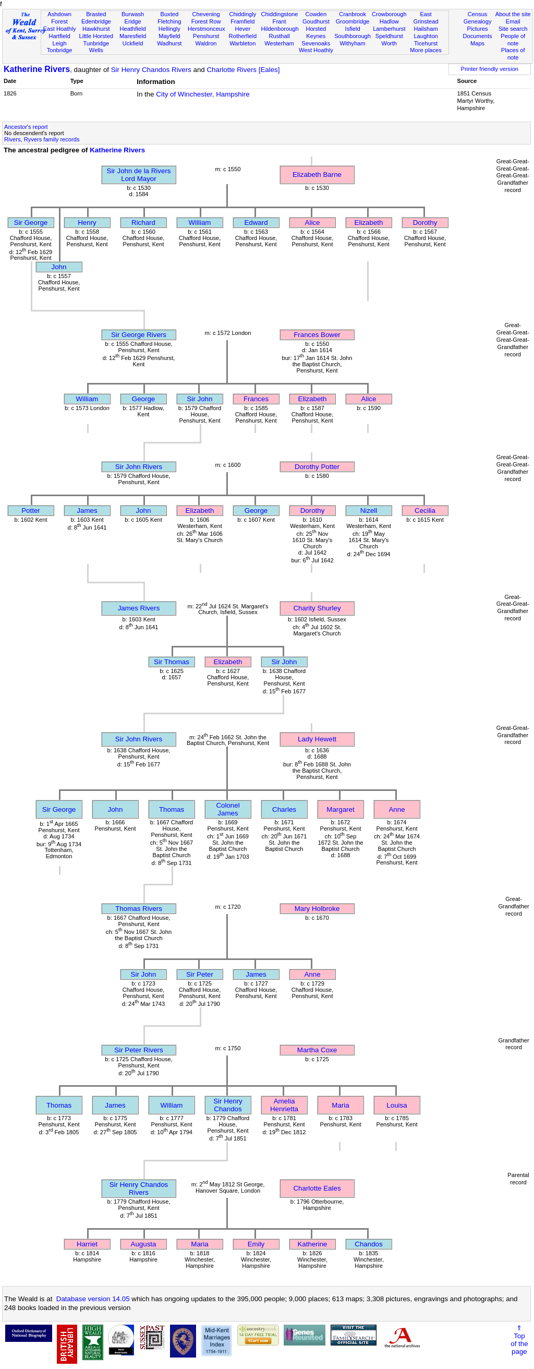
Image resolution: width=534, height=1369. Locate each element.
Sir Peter (199, 974)
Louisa (396, 1105)
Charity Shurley (317, 608)
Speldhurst (389, 36)
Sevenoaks (315, 43)
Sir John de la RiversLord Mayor (139, 175)
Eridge (133, 21)
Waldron (206, 43)
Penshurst (206, 36)
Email (513, 21)
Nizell (369, 510)
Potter (30, 510)
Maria (340, 1105)
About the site (513, 14)
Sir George (30, 222)
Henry (87, 222)
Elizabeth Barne (317, 174)
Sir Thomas (171, 662)
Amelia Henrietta (284, 1105)
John (59, 267)
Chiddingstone (279, 14)
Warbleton (242, 43)
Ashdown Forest (59, 18)
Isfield (352, 29)
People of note (513, 39)
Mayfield (169, 36)
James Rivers (139, 608)
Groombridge (353, 21)
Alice (312, 222)
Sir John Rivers (138, 467)
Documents (477, 36)
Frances (256, 399)
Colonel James (227, 809)
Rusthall (279, 36)
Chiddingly (242, 14)
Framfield (242, 21)
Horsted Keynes (316, 32)
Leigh (59, 43)
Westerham (279, 43)
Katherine (312, 1244)
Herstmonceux (206, 29)
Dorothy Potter (317, 467)
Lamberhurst (389, 29)
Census (478, 14)
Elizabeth (369, 222)
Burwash (133, 14)
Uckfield (133, 43)
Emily (256, 1244)
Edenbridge (96, 21)
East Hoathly (59, 29)
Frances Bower (317, 335)
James (87, 510)
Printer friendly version (489, 69)
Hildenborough (279, 29)
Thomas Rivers (138, 908)
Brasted (96, 14)
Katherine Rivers (37, 69)
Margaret (340, 809)
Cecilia (425, 510)
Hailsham (426, 29)
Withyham (352, 43)
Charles (284, 809)
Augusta (143, 1244)
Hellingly (169, 29)
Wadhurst (169, 43)
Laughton (426, 36)
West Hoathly (316, 50)
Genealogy (478, 21)
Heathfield (133, 29)
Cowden (315, 14)
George (143, 399)
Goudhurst (316, 21)
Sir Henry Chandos (227, 1105)
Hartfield (59, 36)
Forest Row (206, 21)
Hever (243, 29)
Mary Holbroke (317, 908)
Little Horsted (96, 36)
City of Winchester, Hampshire (202, 94)
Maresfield (132, 36)
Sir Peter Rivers (138, 1050)
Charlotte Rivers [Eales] (243, 70)
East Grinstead (425, 18)
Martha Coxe (317, 1050)
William (200, 222)
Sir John (200, 399)
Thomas (171, 809)
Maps (477, 43)
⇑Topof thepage (519, 1339)
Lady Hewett (317, 739)
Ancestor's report (26, 127)
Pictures (477, 29)
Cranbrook (352, 14)
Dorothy (425, 222)
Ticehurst (426, 43)
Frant (279, 21)
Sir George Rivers (138, 335)
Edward (256, 222)
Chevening (206, 14)
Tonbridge (59, 50)
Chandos (368, 1244)
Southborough (352, 36)
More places (426, 50)
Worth (389, 43)
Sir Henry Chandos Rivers (151, 70)
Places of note (513, 54)
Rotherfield (242, 36)
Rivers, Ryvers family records (41, 139)
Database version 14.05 (93, 1299)
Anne (397, 809)
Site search (513, 29)
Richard (143, 222)
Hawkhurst (96, 29)
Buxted (170, 14)
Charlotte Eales (317, 1188)
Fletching (169, 21)
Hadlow (389, 21)
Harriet (87, 1244)
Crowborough (389, 14)
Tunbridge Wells (96, 47)
